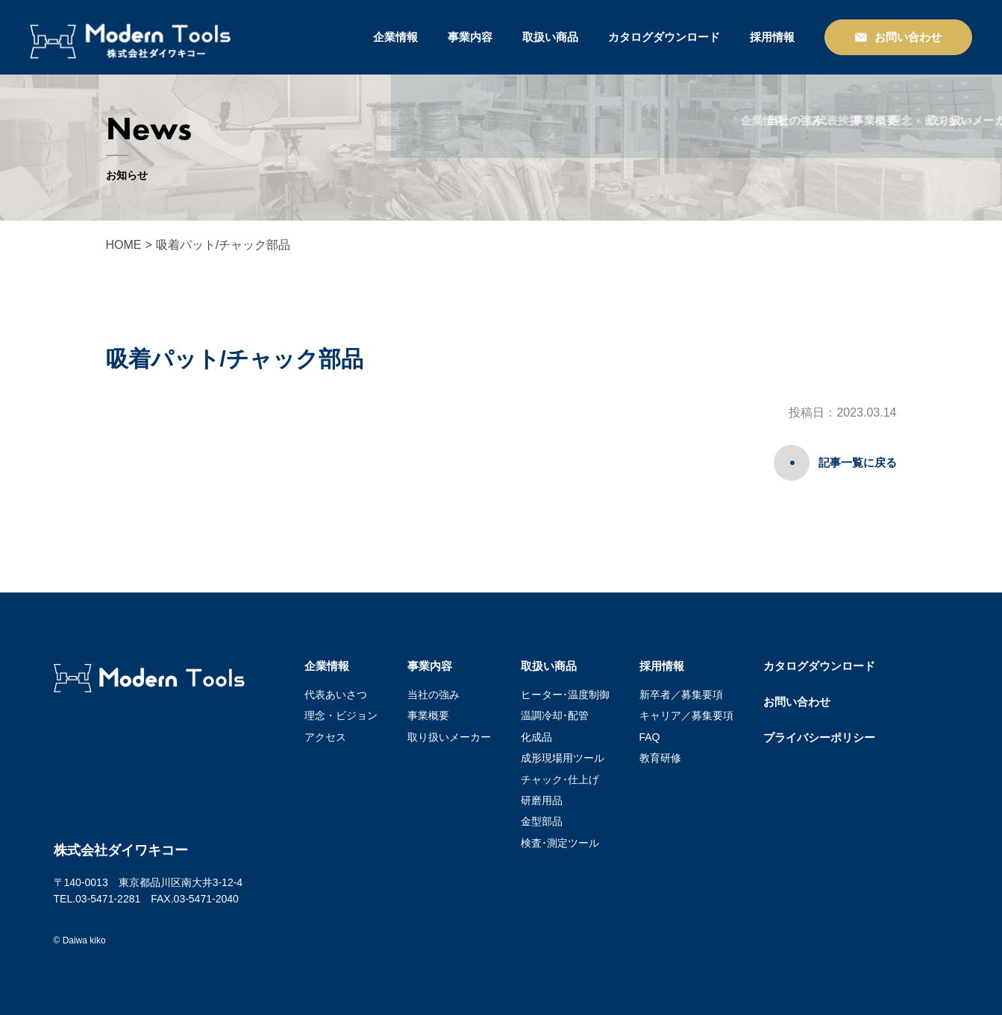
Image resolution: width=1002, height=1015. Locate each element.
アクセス (325, 737)
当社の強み (433, 695)
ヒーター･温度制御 (565, 695)
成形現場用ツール (562, 758)
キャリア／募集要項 (686, 715)
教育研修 (660, 758)
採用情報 (772, 37)
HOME (124, 244)
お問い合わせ (796, 701)
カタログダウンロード (664, 37)
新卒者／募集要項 (681, 695)
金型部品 (542, 821)
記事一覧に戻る (857, 462)
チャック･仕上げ (560, 779)
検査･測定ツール (560, 843)
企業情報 (395, 37)
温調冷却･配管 (555, 715)
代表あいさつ (335, 695)
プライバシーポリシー (819, 737)
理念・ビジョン (341, 715)
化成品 (536, 737)
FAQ (649, 737)
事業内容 (470, 37)
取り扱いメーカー (449, 737)
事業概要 (428, 715)
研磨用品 (542, 800)
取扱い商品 (550, 37)
